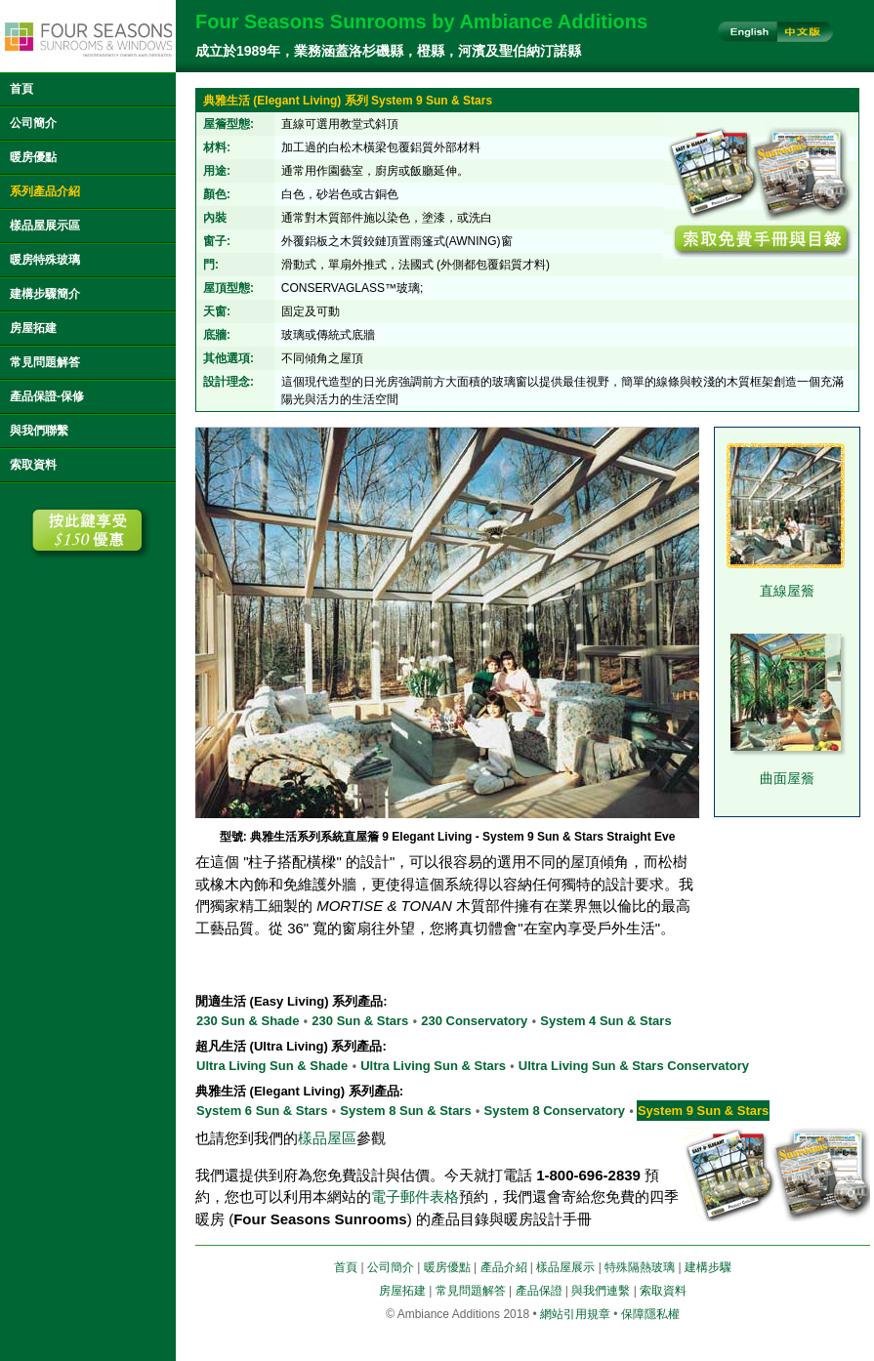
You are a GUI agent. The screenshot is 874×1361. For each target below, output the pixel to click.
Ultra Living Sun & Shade (272, 1065)
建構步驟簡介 (45, 294)
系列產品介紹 (45, 191)
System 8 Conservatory (555, 1110)
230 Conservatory (474, 1020)
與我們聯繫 (39, 430)
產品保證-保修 (47, 396)
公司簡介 (33, 123)
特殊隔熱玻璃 (639, 1267)
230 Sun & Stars (360, 1020)
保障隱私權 (650, 1314)
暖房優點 (33, 157)
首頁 (21, 89)
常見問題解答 (45, 362)
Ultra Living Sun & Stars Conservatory (634, 1065)
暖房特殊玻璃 (45, 260)
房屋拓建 (33, 328)
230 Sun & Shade (247, 1020)
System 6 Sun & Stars (261, 1110)
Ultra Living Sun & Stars (433, 1065)
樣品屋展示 (565, 1267)
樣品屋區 (327, 1138)
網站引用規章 (575, 1314)
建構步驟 (708, 1267)
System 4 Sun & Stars (605, 1020)
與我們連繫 (600, 1291)
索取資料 (33, 465)
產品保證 (539, 1291)
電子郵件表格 (415, 1196)
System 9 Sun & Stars (703, 1110)
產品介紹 (503, 1267)
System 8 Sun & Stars (405, 1110)
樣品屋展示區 (45, 225)
